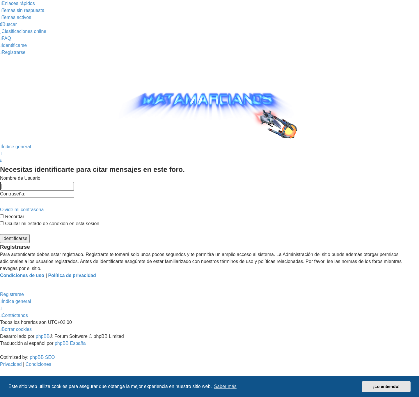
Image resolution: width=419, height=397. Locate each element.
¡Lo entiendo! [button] (386, 386)
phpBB (43, 336)
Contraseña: (12, 193)
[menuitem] (22, 10)
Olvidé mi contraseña (22, 209)
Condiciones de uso (22, 275)
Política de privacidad (72, 275)
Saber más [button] (225, 386)
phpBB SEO (42, 357)
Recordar (12, 216)
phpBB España (70, 343)
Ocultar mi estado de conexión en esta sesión (49, 223)
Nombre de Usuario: (21, 178)
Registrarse (12, 294)
